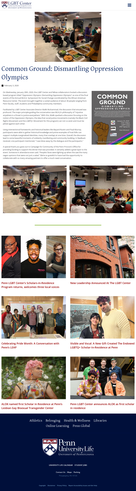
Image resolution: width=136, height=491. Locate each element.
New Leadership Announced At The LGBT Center (100, 283)
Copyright (42, 485)
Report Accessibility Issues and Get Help (83, 485)
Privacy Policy (62, 485)
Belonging (53, 421)
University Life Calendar (61, 465)
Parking (77, 472)
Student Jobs (81, 465)
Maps (69, 472)
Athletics (35, 421)
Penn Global (81, 426)
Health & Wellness (77, 421)
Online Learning (57, 426)
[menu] (129, 5)
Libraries (100, 421)
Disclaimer (51, 485)
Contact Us (60, 472)
